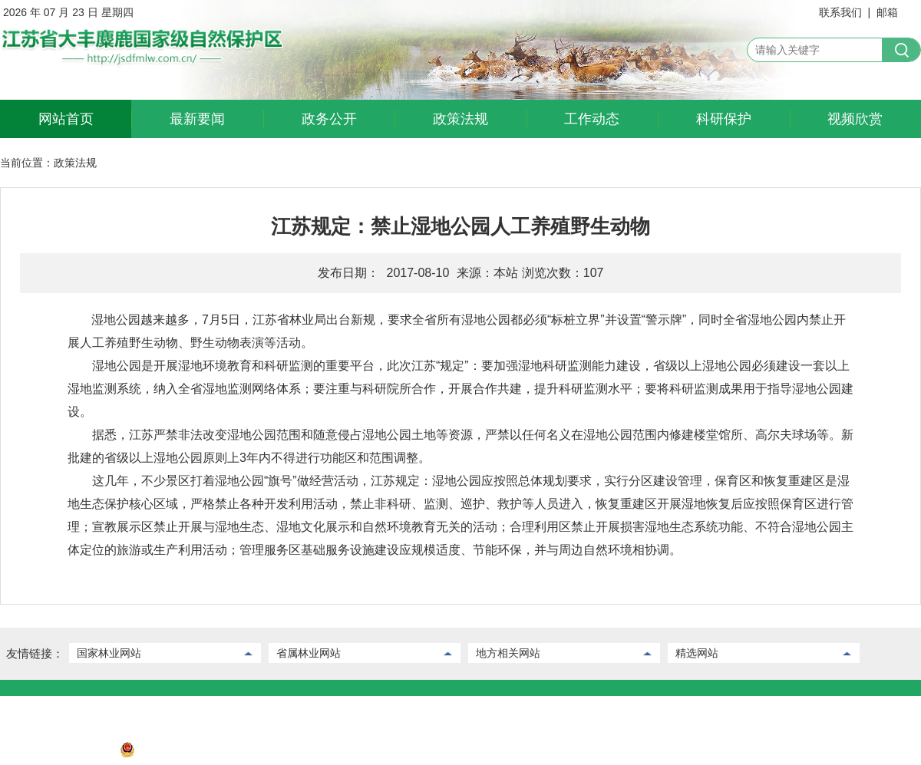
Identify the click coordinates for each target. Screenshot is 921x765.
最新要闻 (197, 119)
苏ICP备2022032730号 (55, 753)
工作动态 (591, 119)
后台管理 (79, 707)
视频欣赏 (855, 119)
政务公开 (329, 119)
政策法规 (460, 119)
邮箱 (887, 12)
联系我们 (840, 12)
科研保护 (723, 119)
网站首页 (66, 119)
